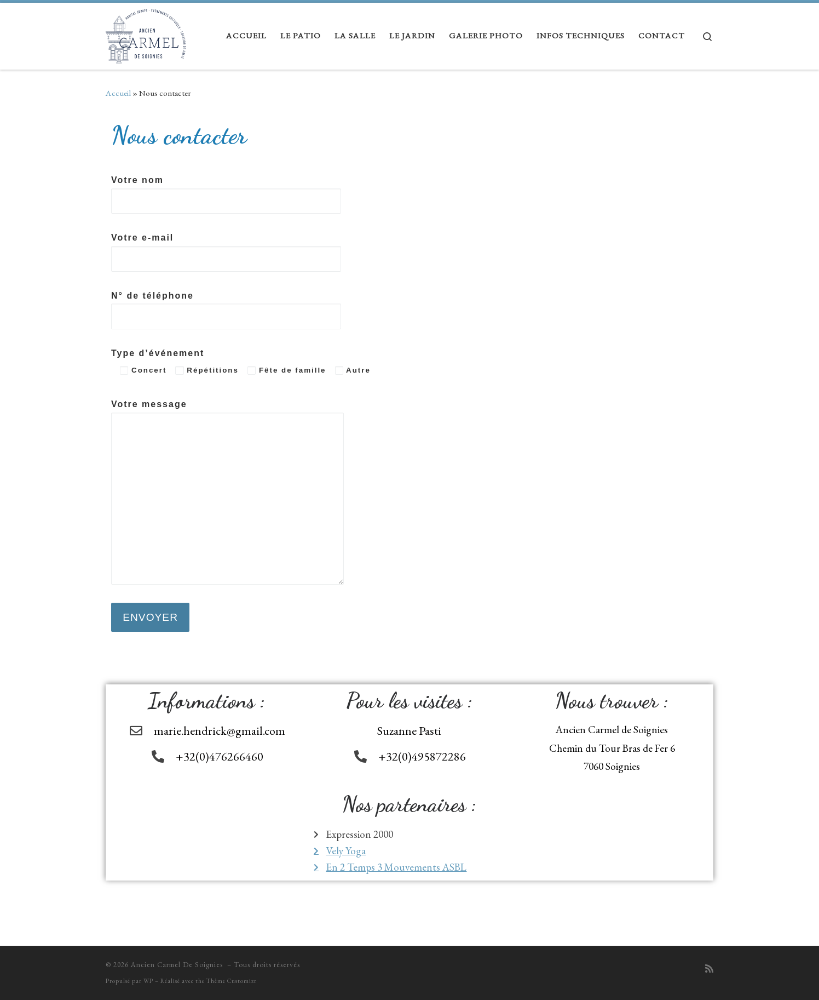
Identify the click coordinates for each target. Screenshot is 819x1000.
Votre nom (226, 194)
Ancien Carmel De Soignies (178, 964)
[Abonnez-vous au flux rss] (709, 969)
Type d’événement (241, 361)
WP (148, 981)
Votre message (227, 492)
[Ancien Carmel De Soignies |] (146, 32)
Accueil (118, 93)
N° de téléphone (226, 310)
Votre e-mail (226, 252)
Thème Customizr (231, 981)
